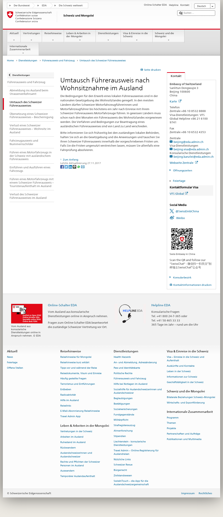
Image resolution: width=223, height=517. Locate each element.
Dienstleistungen (108, 37)
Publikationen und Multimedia (184, 439)
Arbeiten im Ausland (71, 436)
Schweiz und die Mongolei (168, 37)
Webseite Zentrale (184, 162)
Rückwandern (68, 447)
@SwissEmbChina (187, 211)
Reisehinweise (53, 37)
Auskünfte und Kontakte (180, 366)
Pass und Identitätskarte (127, 367)
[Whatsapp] (79, 166)
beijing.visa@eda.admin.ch (191, 149)
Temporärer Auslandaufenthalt (77, 476)
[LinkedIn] (71, 166)
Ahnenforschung (123, 430)
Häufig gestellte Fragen (73, 378)
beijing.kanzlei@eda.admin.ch (194, 156)
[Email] (82, 166)
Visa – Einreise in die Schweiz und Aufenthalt (185, 359)
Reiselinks (65, 405)
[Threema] (75, 166)
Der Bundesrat (22, 5)
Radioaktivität (68, 394)
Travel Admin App (70, 416)
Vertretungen (31, 37)
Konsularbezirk (181, 277)
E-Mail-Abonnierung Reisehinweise (80, 411)
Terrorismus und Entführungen (77, 384)
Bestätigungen (122, 403)
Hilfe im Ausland (69, 400)
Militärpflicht (121, 420)
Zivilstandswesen (123, 475)
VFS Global (179, 193)
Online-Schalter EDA (62, 305)
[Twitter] (66, 166)
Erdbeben (65, 389)
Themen (171, 423)
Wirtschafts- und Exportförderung (186, 402)
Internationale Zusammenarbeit (23, 50)
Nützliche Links (122, 459)
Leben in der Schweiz (179, 371)
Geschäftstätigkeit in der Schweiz (185, 382)
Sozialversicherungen (125, 409)
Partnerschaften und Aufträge (183, 433)
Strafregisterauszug (124, 425)
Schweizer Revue (123, 464)
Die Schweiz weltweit (71, 5)
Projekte (171, 428)
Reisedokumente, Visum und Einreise (80, 373)
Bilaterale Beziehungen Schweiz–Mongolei (191, 397)
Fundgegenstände (124, 414)
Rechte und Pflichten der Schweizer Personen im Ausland (80, 464)
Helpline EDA (160, 305)
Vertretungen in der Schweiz (76, 431)
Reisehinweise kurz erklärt (74, 362)
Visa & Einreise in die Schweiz (136, 37)
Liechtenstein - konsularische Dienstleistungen (130, 443)
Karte (175, 101)
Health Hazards (122, 357)
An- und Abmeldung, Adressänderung (135, 362)
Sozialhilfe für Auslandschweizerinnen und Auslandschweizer (138, 391)
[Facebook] (62, 166)
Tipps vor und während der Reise (78, 367)
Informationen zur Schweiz (182, 376)
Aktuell (13, 37)
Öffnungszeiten (182, 170)
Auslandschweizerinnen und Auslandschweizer (76, 455)
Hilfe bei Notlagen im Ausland (130, 384)
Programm (173, 417)
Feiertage (179, 180)
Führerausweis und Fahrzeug (58, 60)
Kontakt (174, 76)
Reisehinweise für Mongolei (75, 357)
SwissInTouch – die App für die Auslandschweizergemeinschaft (131, 483)
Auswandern (67, 471)
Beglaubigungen (123, 398)
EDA (44, 5)
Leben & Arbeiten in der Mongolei (80, 37)
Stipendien (120, 436)
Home (10, 60)
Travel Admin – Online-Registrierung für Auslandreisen (136, 452)
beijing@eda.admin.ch (188, 142)
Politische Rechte (123, 373)
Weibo (180, 218)
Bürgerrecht (120, 470)
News (10, 357)
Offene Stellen (15, 367)
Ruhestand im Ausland (73, 442)
